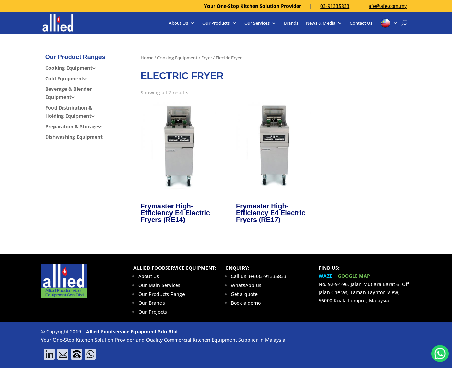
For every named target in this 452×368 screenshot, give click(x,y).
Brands (291, 23)
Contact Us (361, 23)
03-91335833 (334, 6)
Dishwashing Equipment (74, 137)
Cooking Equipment (177, 58)
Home (147, 58)
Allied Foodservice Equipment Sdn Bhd (132, 331)
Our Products (216, 23)
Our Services (257, 23)
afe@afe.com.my (388, 6)
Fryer (206, 58)
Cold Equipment (64, 78)
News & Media (320, 23)
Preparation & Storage (71, 126)
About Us (178, 23)
